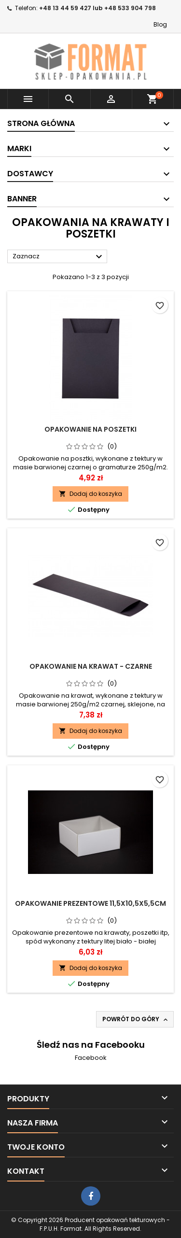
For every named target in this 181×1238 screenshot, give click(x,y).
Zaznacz (59, 257)
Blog (160, 24)
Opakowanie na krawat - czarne (90, 666)
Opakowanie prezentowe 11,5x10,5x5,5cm (90, 903)
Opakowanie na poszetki (90, 429)
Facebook (91, 1057)
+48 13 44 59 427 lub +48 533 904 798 (97, 8)
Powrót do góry (135, 1019)
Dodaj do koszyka (90, 494)
